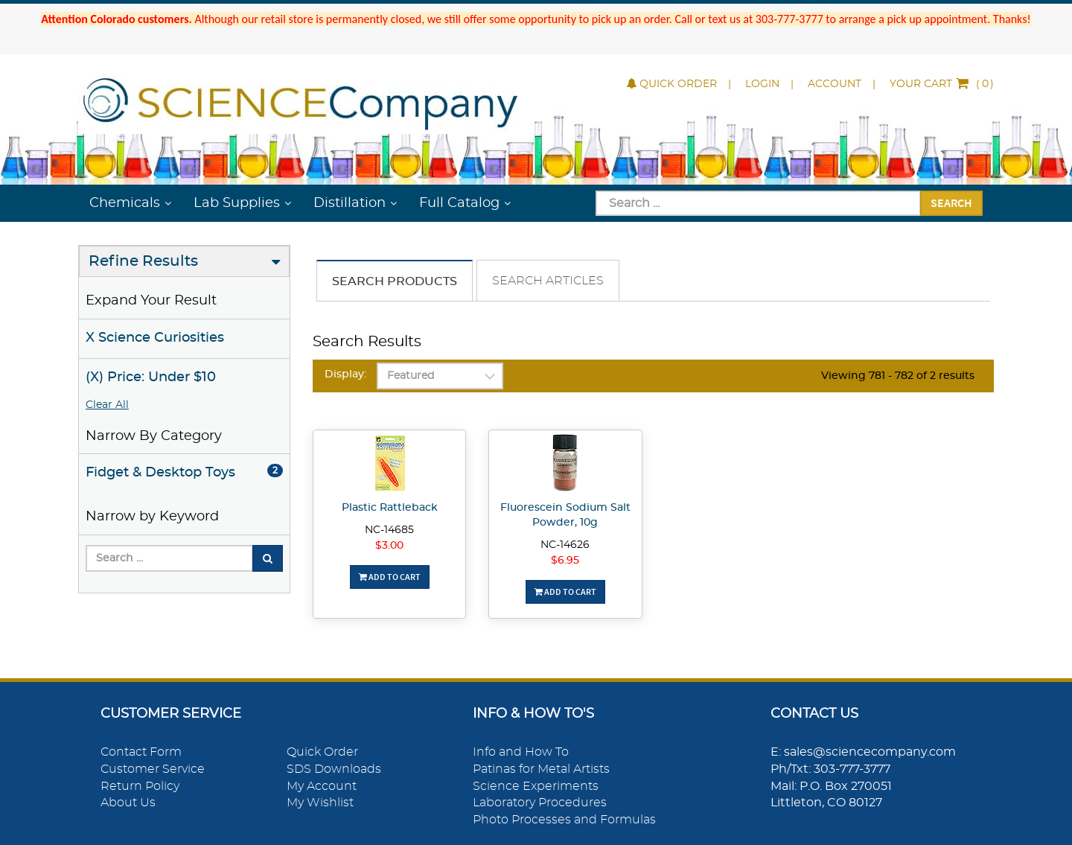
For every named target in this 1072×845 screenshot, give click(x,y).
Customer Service (152, 769)
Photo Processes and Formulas (564, 820)
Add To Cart (390, 576)
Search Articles (548, 281)
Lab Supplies (237, 203)
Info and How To (521, 752)
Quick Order (672, 84)
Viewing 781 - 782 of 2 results (897, 376)
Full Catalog (459, 203)
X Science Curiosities (155, 338)
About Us (128, 803)
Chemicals (124, 203)
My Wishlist (320, 803)
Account (834, 84)
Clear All (107, 405)
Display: (345, 374)
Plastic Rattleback (390, 508)
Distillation (349, 203)
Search (951, 202)
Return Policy (139, 786)
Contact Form (141, 752)
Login (762, 84)
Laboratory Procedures (540, 803)
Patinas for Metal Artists (541, 769)
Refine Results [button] (143, 261)
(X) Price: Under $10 (151, 377)
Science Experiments (536, 786)
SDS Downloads (334, 769)
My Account (322, 786)
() (942, 84)
